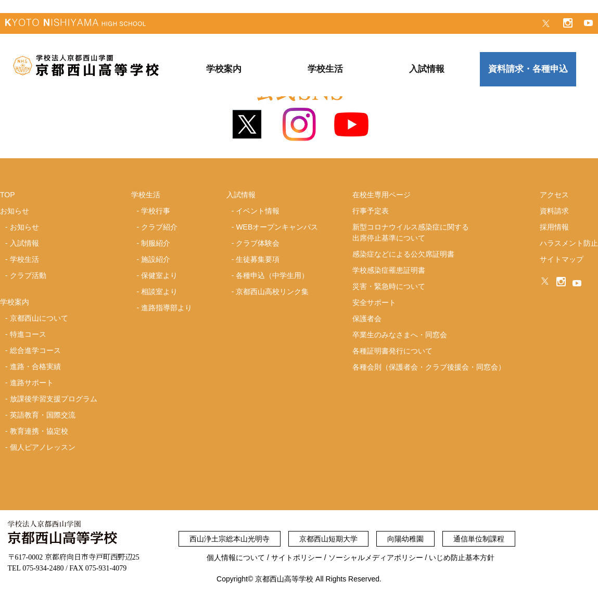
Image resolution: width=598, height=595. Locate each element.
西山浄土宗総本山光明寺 (229, 539)
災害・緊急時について (388, 286)
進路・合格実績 (35, 366)
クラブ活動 (28, 275)
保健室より (159, 275)
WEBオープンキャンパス (277, 227)
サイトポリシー (296, 557)
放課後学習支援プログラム (53, 399)
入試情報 (24, 243)
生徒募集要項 (257, 259)
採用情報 (554, 227)
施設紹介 (155, 259)
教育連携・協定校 (39, 431)
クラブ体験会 (257, 243)
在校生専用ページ (381, 195)
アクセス (554, 195)
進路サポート (32, 382)
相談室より (159, 291)
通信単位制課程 (478, 539)
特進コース (28, 334)
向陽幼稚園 (405, 539)
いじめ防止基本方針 (461, 557)
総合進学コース (35, 350)
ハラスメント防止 (569, 243)
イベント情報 (257, 211)
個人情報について (236, 557)
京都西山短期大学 (328, 539)
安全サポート (374, 302)
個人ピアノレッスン (42, 447)
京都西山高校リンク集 (272, 291)
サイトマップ (561, 259)
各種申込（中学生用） (272, 275)
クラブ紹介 (159, 227)
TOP (7, 195)
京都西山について (39, 318)
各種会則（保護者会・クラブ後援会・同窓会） (428, 367)
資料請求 (554, 211)
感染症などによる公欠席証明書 (403, 254)
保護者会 (366, 318)
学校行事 (155, 211)
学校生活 (24, 259)
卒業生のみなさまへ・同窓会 (399, 335)
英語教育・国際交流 (42, 415)
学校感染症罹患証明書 (388, 270)
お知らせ (24, 227)
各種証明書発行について (392, 351)
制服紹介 (155, 243)
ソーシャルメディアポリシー (375, 557)
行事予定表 (370, 211)
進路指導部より (166, 307)
